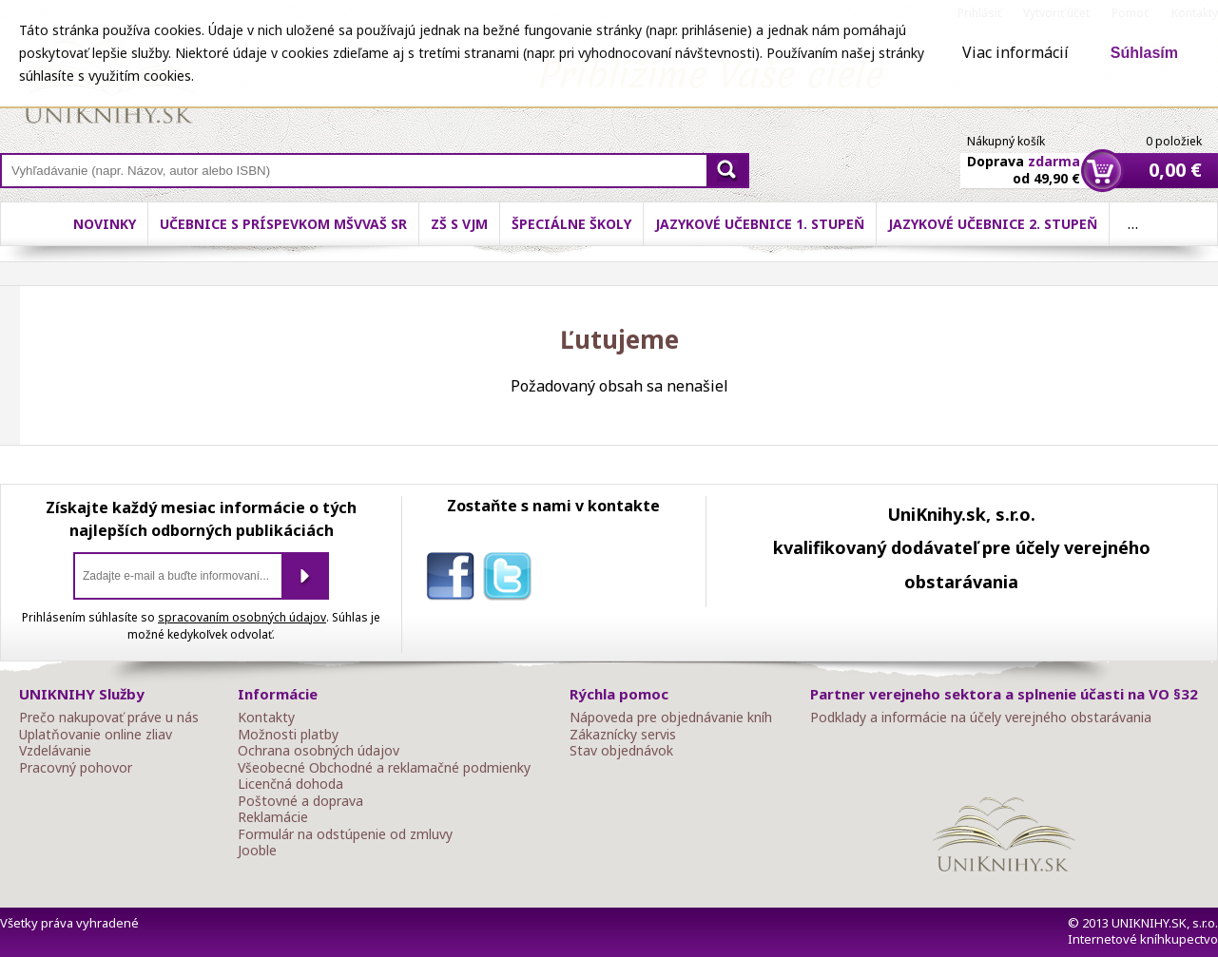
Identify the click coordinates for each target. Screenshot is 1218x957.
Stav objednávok (621, 750)
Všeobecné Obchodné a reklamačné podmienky (384, 767)
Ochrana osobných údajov (318, 750)
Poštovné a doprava (300, 801)
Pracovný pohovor (75, 767)
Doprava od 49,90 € (1023, 158)
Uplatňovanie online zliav (95, 734)
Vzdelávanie (55, 750)
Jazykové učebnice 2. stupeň (992, 224)
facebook (454, 579)
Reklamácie (273, 817)
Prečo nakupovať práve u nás (109, 717)
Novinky (104, 224)
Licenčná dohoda (290, 784)
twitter (511, 579)
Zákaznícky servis (623, 734)
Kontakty (266, 717)
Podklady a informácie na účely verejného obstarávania (980, 717)
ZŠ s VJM (459, 224)
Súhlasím (1144, 53)
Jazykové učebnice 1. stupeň (759, 224)
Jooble (257, 850)
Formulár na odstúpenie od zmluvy (345, 834)
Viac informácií (1015, 52)
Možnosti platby (288, 734)
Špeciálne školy (571, 224)
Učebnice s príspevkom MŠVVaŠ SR (283, 224)
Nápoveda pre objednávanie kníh (671, 717)
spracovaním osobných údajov (242, 617)
